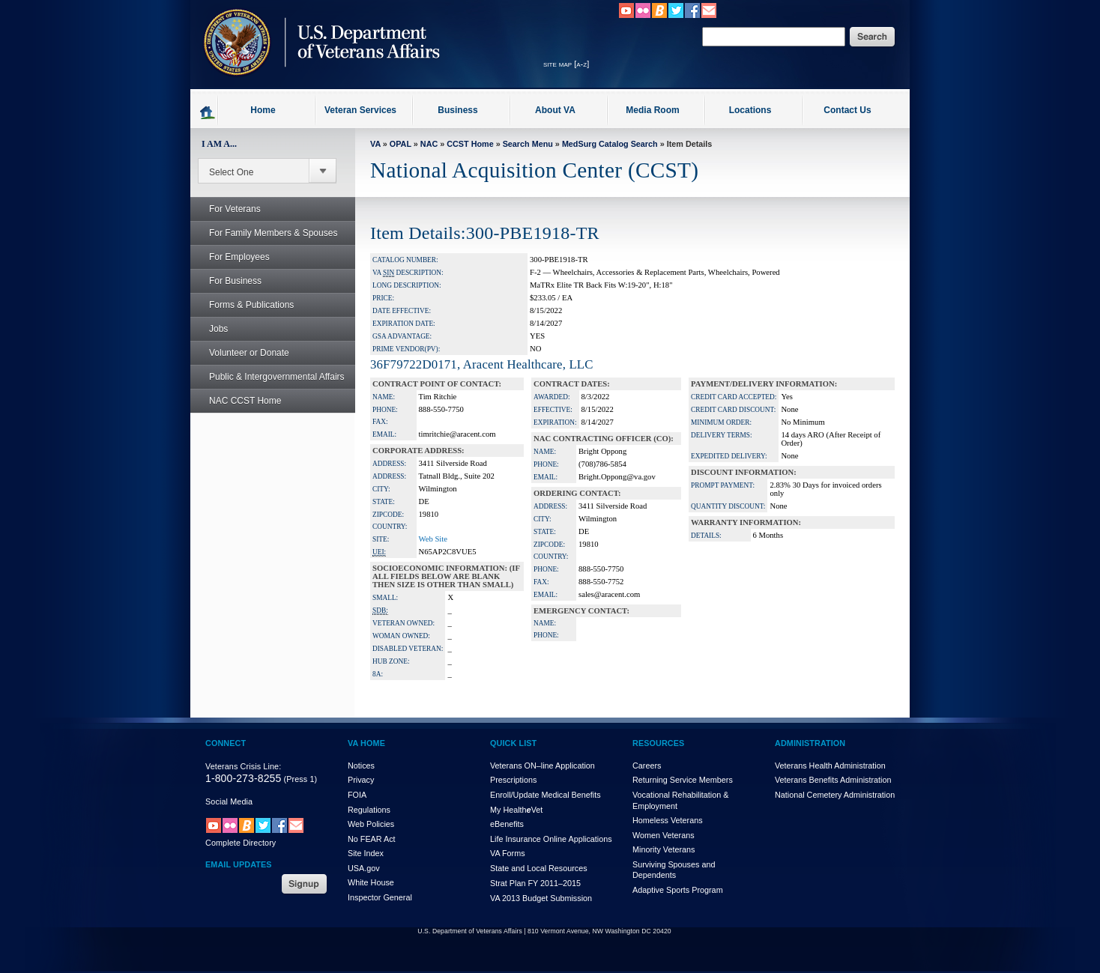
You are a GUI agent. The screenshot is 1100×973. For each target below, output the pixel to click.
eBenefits (507, 823)
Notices (361, 765)
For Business (227, 281)
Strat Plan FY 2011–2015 (535, 883)
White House (371, 882)
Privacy (361, 779)
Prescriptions (513, 779)
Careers (646, 765)
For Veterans (227, 209)
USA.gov (364, 868)
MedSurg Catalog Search (610, 143)
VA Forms (507, 853)
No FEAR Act (372, 838)
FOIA (357, 794)
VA (375, 143)
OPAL (400, 143)
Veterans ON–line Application (542, 765)
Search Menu (528, 143)
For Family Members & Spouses (265, 233)
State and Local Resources (538, 868)
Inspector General (380, 897)
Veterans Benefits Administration (833, 779)
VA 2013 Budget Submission (541, 898)
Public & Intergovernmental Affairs (277, 377)
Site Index (366, 853)
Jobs (210, 329)
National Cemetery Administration (835, 794)
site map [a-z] (566, 63)
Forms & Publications (243, 305)
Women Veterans (663, 835)
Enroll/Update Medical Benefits (545, 794)
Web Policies (371, 823)
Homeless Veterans (667, 820)
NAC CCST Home (245, 400)
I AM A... (219, 144)
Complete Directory (240, 842)
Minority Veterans (663, 849)
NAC (429, 143)
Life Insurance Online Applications (551, 838)
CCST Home (470, 143)
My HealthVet (516, 809)
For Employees (231, 257)
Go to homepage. (208, 112)
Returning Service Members (682, 779)
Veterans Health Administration (830, 765)
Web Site (433, 539)
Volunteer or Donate (249, 353)
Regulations (369, 809)
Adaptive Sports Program (677, 889)
